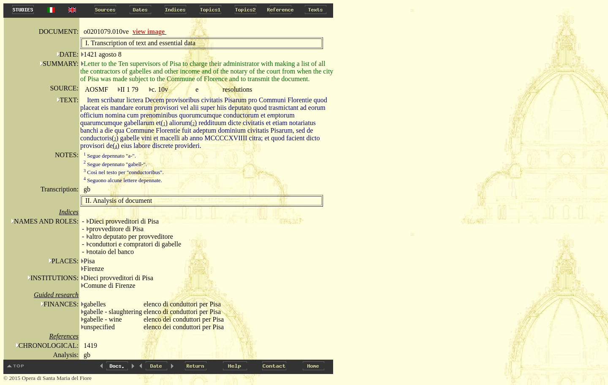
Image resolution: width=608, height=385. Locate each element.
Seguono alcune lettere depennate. (123, 180)
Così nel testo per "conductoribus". (124, 172)
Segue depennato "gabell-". (115, 164)
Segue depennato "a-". (110, 156)
